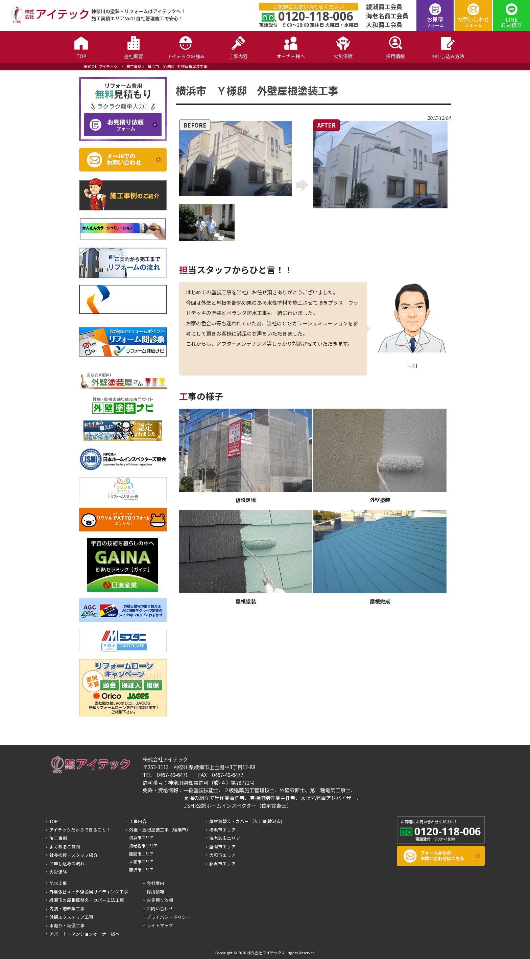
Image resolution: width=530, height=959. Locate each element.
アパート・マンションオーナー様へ (84, 934)
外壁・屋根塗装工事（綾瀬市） (160, 829)
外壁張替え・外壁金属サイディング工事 (88, 891)
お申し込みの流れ (67, 863)
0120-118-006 (315, 16)
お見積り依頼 (160, 900)
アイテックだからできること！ (80, 829)
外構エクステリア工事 (71, 917)
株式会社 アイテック (100, 66)
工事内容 (138, 821)
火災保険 (58, 872)
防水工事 (58, 883)
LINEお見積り (511, 22)
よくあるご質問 (64, 846)
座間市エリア (141, 854)
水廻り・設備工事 (67, 925)
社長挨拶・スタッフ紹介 (73, 855)
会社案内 (155, 883)
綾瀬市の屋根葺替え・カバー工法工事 (86, 900)
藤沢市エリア (141, 869)
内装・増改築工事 (67, 908)
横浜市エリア (141, 837)
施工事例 (133, 66)
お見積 (435, 21)
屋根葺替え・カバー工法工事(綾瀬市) (245, 821)
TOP (53, 821)
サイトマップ (160, 925)
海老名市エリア (143, 845)
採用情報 (155, 891)
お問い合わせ (473, 21)
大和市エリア (141, 861)
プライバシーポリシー (169, 917)
